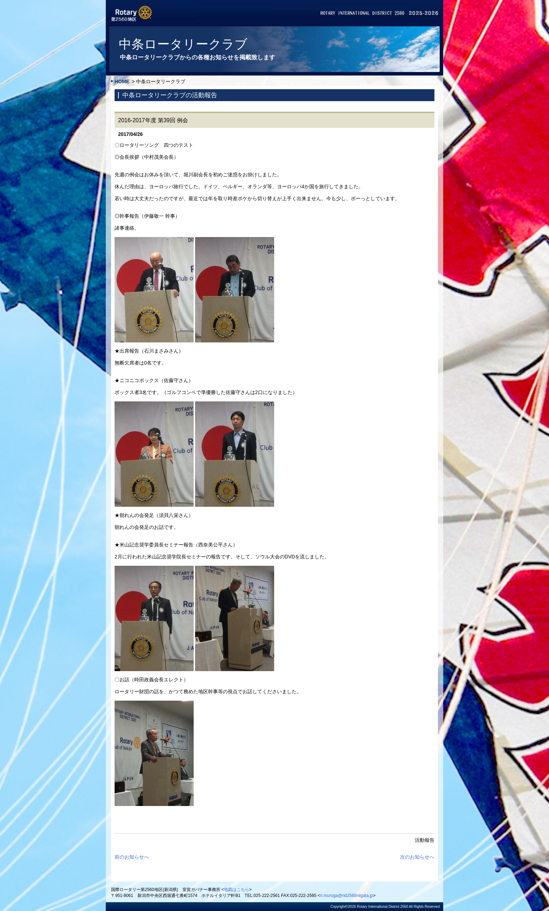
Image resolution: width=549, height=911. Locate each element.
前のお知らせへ (132, 857)
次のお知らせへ (417, 857)
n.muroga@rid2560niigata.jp (346, 895)
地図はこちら (236, 889)
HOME (122, 81)
